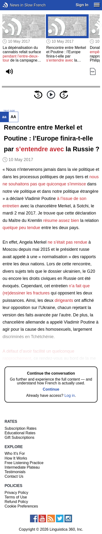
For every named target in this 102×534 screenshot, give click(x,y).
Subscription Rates (20, 428)
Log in (69, 395)
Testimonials (15, 472)
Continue (51, 389)
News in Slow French (12, 5)
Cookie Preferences (21, 506)
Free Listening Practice (24, 463)
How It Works (16, 458)
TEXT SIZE (9, 111)
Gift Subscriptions (19, 437)
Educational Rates (20, 433)
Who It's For (15, 453)
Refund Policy (16, 502)
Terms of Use (16, 497)
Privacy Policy (16, 493)
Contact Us (14, 476)
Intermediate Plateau (22, 467)
